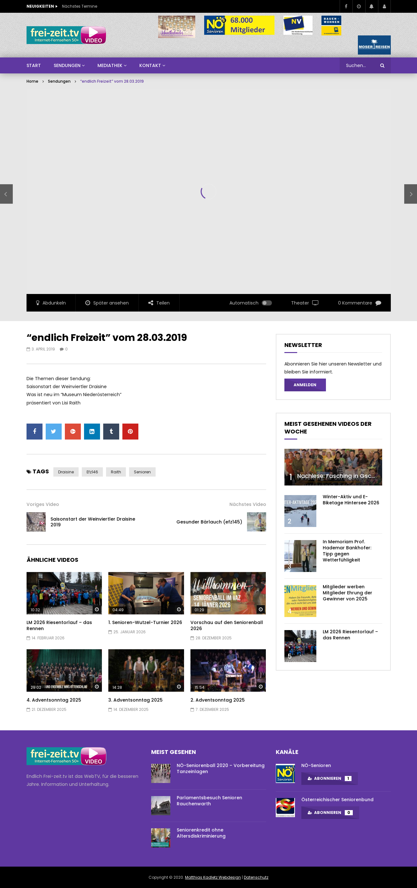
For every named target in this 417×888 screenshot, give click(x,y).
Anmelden (305, 385)
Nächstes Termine (79, 6)
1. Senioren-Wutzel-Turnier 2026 (145, 622)
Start (34, 65)
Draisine (66, 472)
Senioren (142, 472)
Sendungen (59, 81)
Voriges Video (43, 504)
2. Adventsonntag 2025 (217, 700)
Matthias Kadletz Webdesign (213, 877)
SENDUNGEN (67, 65)
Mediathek (109, 65)
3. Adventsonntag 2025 (135, 700)
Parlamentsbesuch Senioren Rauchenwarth (209, 800)
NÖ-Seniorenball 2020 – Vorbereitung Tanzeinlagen (221, 768)
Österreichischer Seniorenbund (337, 799)
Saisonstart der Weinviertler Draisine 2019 (92, 522)
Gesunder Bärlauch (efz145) (209, 522)
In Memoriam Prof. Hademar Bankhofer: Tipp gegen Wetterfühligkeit (347, 550)
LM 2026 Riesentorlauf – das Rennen (59, 625)
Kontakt (150, 65)
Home (32, 81)
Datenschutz (256, 877)
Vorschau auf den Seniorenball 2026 (226, 625)
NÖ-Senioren (316, 765)
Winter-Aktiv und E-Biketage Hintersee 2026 (351, 499)
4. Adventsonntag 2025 (54, 700)
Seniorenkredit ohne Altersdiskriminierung (201, 833)
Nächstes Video (247, 504)
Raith (116, 472)
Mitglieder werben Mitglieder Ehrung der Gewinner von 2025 (347, 592)
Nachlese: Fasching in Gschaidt (341, 476)
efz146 (92, 472)
